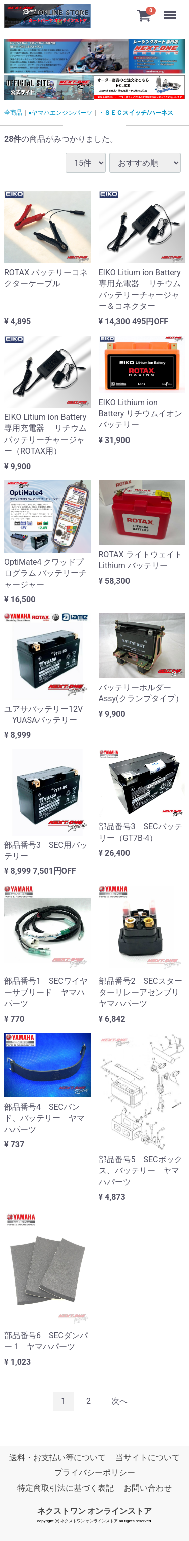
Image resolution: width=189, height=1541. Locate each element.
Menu (171, 10)
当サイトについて (147, 1457)
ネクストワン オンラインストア (94, 1511)
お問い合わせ (147, 1487)
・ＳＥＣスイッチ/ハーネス (135, 112)
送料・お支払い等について (57, 1457)
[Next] (119, 1401)
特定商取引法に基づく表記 (65, 1487)
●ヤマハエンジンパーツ (60, 112)
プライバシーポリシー (94, 1472)
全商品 (13, 112)
